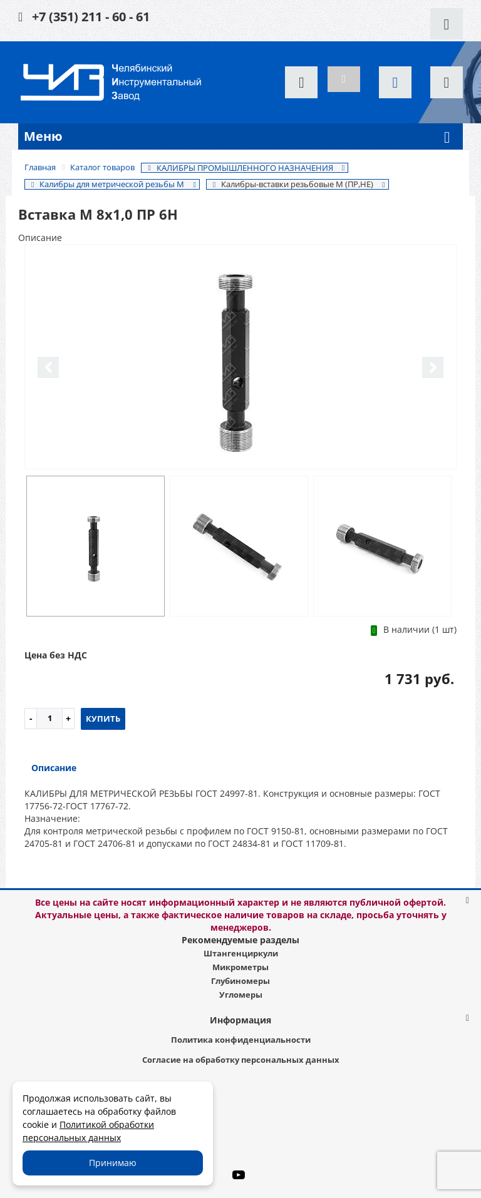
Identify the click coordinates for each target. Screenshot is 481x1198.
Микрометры (240, 967)
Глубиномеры (240, 980)
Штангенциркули (241, 953)
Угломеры (240, 994)
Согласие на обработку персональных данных (240, 1059)
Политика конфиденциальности (241, 1039)
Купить (103, 718)
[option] (240, 357)
